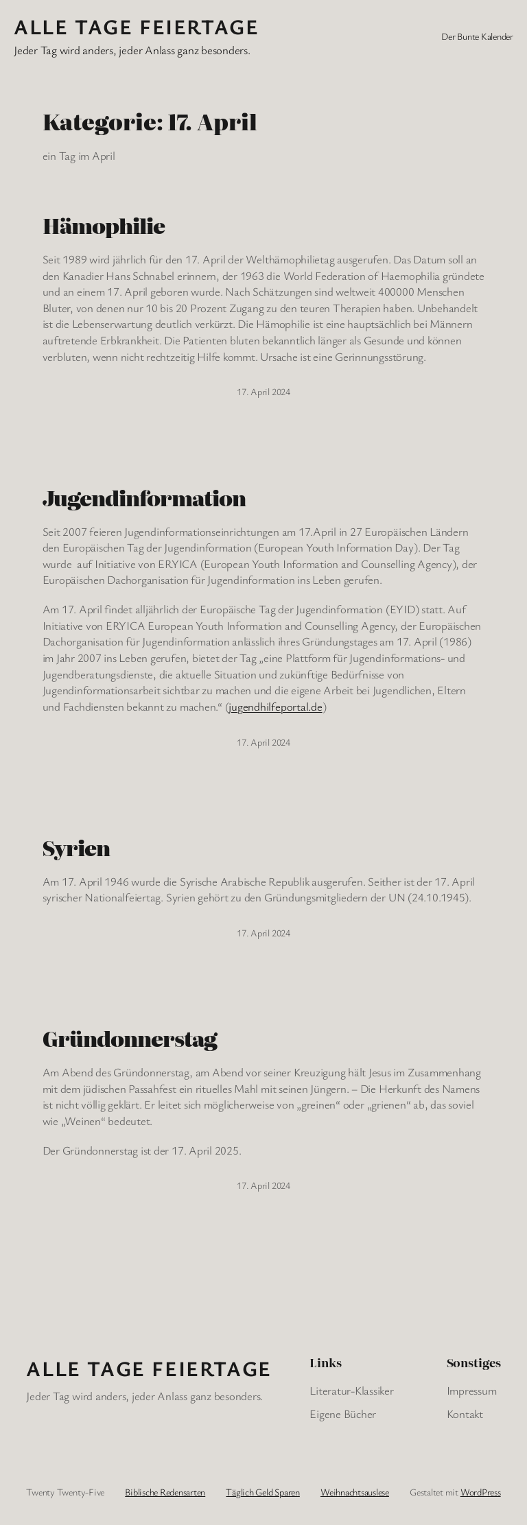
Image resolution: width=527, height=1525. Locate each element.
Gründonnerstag (130, 1038)
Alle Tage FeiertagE (136, 26)
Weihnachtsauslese (354, 1491)
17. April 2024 (263, 391)
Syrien (76, 848)
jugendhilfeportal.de (275, 706)
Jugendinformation (144, 498)
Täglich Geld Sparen (262, 1491)
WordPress (480, 1491)
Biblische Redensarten (165, 1491)
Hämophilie (104, 225)
